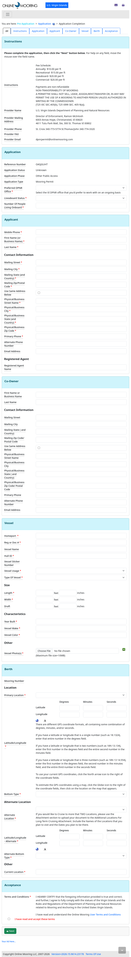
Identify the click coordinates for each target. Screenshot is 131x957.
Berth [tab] (97, 31)
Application (44, 23)
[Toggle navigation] (8, 14)
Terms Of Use (93, 954)
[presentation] (7, 31)
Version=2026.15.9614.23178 (67, 954)
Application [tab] (38, 31)
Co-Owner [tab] (70, 31)
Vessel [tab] (85, 31)
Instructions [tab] (20, 31)
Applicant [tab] (55, 31)
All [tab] (6, 31)
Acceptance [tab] (111, 31)
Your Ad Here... (9, 941)
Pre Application (25, 23)
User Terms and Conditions (105, 914)
